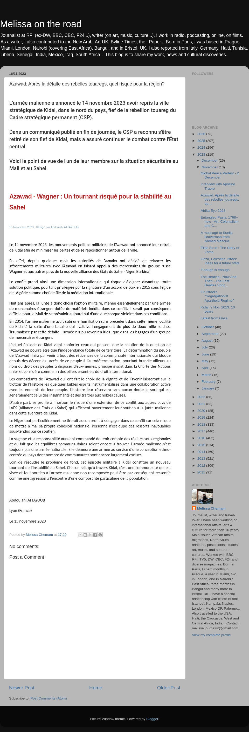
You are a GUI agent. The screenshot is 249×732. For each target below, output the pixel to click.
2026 (201, 134)
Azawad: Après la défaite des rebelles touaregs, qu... (220, 199)
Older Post (168, 687)
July (205, 347)
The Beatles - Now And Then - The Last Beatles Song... (219, 281)
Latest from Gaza (214, 318)
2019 (201, 417)
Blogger (152, 719)
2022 (201, 397)
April (206, 368)
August (207, 340)
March (207, 375)
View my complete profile (211, 635)
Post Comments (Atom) (49, 698)
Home (95, 687)
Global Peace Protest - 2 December (220, 175)
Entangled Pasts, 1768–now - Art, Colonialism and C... (220, 221)
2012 (201, 465)
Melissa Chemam (211, 508)
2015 (201, 445)
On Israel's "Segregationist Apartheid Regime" (217, 296)
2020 (201, 411)
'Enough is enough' (215, 270)
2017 (201, 431)
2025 (201, 141)
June (206, 354)
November (210, 167)
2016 (201, 438)
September (211, 334)
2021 (201, 404)
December (210, 160)
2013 (201, 458)
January (208, 388)
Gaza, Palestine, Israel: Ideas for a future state (220, 261)
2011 (201, 472)
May (205, 361)
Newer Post (21, 687)
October (208, 327)
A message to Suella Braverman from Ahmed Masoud (217, 237)
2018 (201, 424)
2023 (201, 154)
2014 (201, 452)
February (209, 382)
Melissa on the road (40, 24)
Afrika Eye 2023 (213, 211)
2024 (201, 147)
